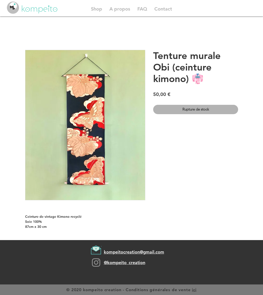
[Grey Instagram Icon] (96, 262)
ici (194, 289)
